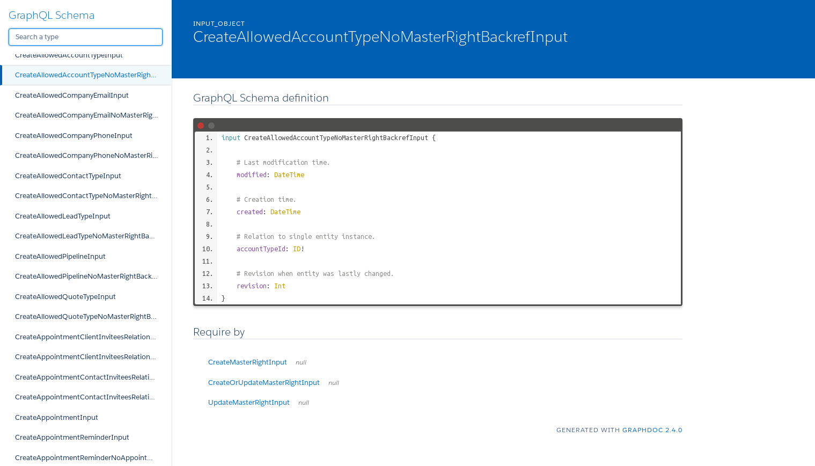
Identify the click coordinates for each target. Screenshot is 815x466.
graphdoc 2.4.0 (652, 429)
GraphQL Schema (52, 15)
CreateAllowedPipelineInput (60, 256)
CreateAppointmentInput (56, 417)
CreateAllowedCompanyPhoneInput (74, 135)
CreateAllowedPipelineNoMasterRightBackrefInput (93, 276)
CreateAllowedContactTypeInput (68, 175)
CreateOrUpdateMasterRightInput (273, 382)
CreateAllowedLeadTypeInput (63, 216)
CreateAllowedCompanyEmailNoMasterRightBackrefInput (93, 115)
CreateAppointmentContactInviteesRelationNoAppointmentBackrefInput (93, 397)
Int (279, 285)
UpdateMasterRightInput (258, 402)
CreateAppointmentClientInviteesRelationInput (91, 336)
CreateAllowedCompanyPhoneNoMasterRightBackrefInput (93, 155)
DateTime (289, 174)
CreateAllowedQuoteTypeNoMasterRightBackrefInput (93, 316)
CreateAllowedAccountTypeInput (69, 55)
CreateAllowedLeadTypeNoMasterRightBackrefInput (93, 236)
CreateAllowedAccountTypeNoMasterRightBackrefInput (93, 74)
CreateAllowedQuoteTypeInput (65, 296)
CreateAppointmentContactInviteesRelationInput (93, 377)
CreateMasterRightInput (257, 362)
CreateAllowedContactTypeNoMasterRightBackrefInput (93, 195)
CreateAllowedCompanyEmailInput (72, 95)
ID (296, 248)
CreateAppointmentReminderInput (72, 437)
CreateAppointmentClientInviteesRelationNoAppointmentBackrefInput (93, 356)
